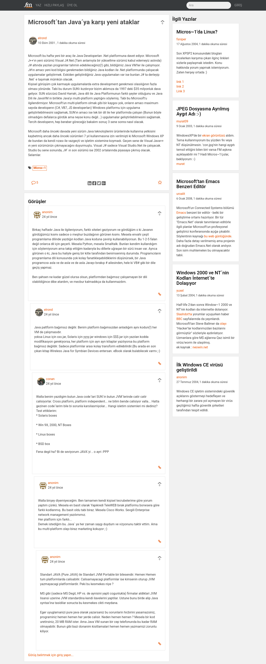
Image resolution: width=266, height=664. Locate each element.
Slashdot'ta (184, 314)
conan (50, 379)
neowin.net (200, 347)
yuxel (180, 290)
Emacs (181, 213)
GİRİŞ (238, 5)
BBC (179, 319)
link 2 (180, 86)
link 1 (180, 82)
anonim (47, 212)
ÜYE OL (72, 5)
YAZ (38, 5)
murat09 (182, 121)
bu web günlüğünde (217, 236)
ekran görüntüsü (213, 135)
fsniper (181, 39)
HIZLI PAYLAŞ (54, 5)
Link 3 (180, 91)
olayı (223, 324)
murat (180, 164)
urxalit (180, 194)
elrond (42, 38)
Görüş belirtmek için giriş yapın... (50, 655)
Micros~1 (40, 168)
